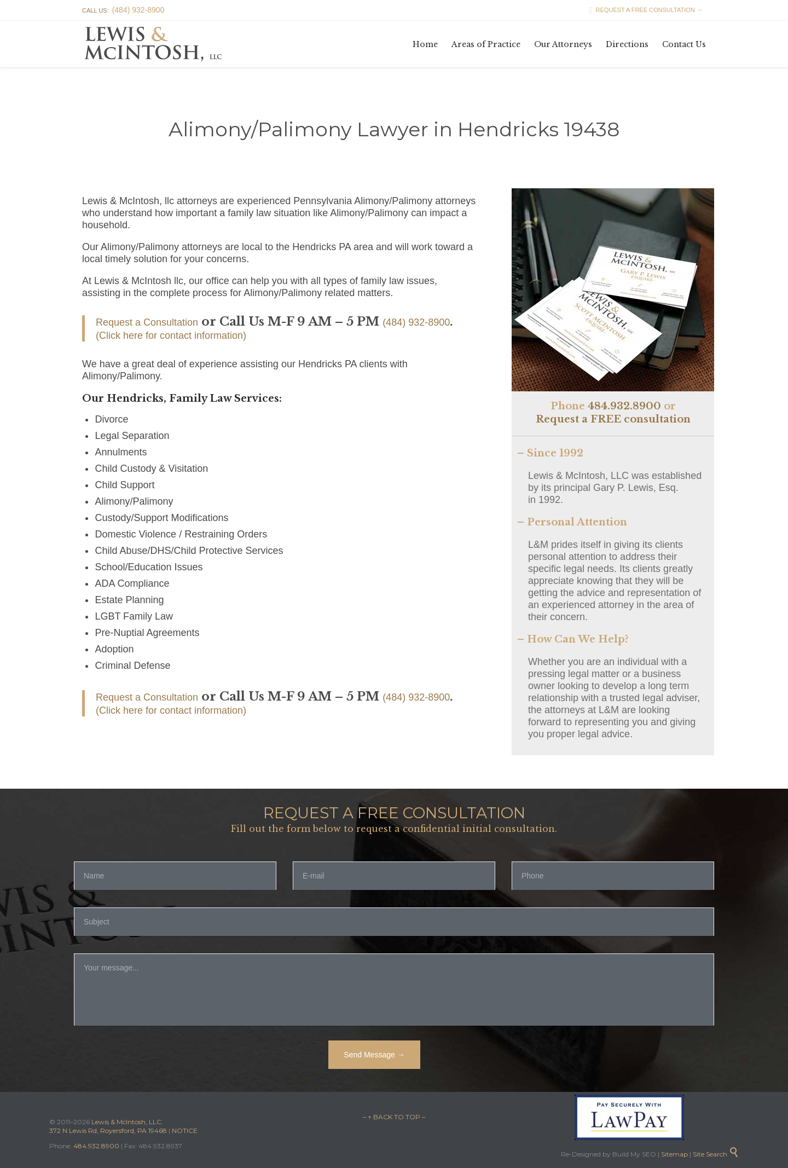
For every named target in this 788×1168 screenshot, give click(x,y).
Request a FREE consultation (613, 419)
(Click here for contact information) (171, 335)
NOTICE (185, 1130)
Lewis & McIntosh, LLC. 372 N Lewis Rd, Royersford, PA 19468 (109, 1126)
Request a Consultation (147, 322)
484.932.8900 (624, 406)
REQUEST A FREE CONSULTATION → (643, 10)
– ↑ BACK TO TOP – (394, 1117)
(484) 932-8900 (416, 322)
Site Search (716, 1154)
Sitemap (673, 1154)
